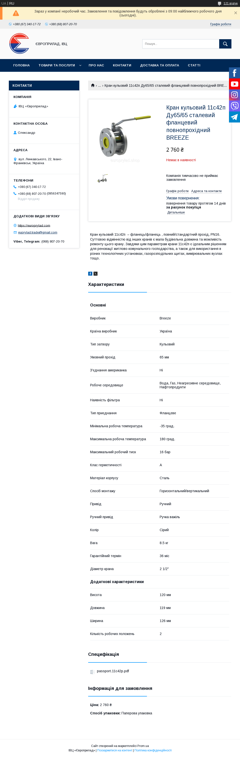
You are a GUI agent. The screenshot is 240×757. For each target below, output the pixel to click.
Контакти (122, 65)
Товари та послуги (56, 65)
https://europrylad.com (34, 225)
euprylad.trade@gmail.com (37, 232)
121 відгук (231, 3)
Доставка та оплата (159, 65)
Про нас (96, 65)
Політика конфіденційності (153, 750)
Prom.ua (143, 746)
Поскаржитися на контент (114, 750)
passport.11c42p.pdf (113, 671)
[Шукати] (225, 44)
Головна (21, 65)
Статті (194, 65)
